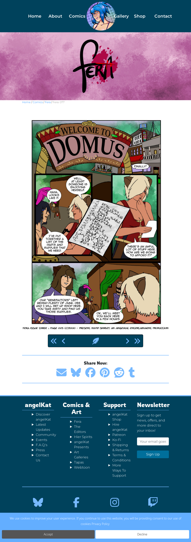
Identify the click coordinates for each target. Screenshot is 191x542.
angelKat (38, 405)
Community (46, 435)
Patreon (119, 435)
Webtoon (82, 467)
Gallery (119, 16)
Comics (74, 16)
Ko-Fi (116, 440)
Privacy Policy (101, 524)
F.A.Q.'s (41, 445)
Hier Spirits (83, 437)
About (54, 16)
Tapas (79, 462)
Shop (139, 16)
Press (40, 450)
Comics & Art (76, 408)
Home (33, 16)
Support (114, 405)
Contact (160, 16)
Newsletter (153, 405)
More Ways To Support (119, 470)
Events (41, 440)
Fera (48, 102)
